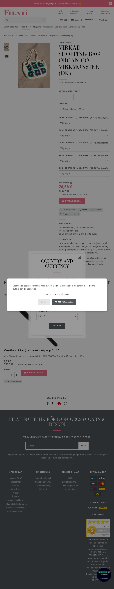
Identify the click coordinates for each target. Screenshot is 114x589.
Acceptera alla (64, 302)
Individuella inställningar (57, 294)
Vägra (44, 302)
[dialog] (57, 294)
